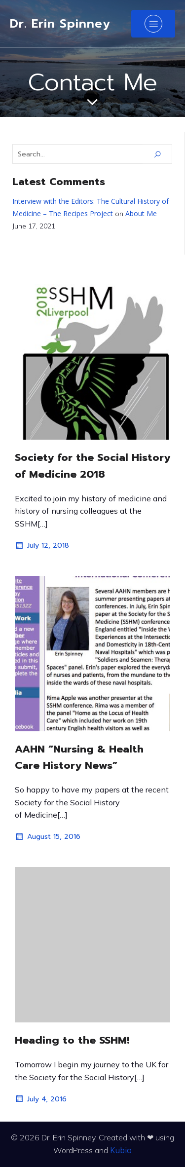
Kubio (121, 1150)
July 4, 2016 (41, 1098)
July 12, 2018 (42, 545)
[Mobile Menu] (153, 24)
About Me (141, 213)
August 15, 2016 (47, 836)
